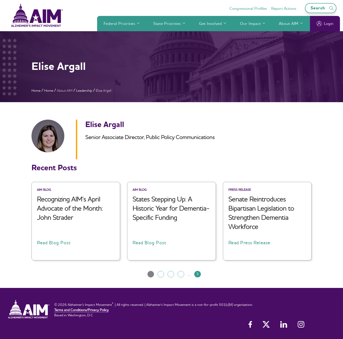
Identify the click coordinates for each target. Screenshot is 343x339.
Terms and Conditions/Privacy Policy (81, 310)
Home (36, 90)
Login (325, 23)
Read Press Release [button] (249, 242)
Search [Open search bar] (323, 8)
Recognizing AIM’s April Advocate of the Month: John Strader (70, 208)
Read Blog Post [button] (53, 242)
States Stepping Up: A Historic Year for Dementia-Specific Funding (171, 208)
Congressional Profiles (248, 8)
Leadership (84, 90)
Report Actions (283, 8)
